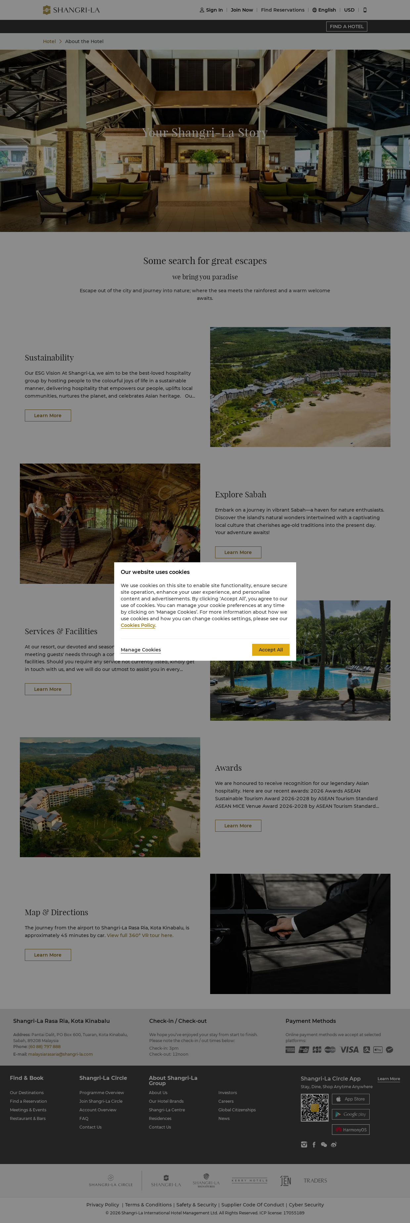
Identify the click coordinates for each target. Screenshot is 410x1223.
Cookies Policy (138, 625)
